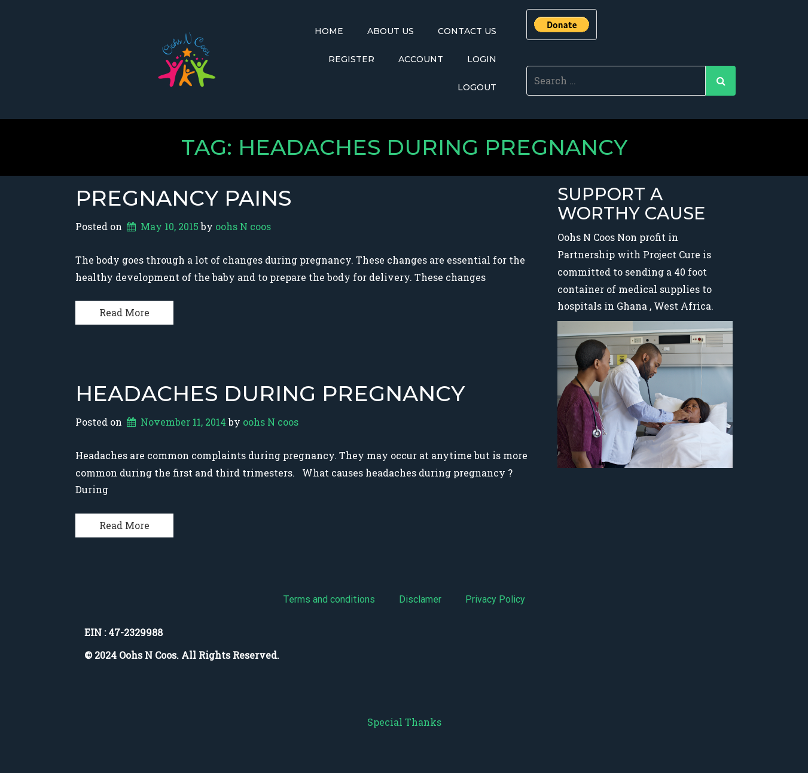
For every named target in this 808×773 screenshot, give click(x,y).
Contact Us (467, 31)
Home (329, 31)
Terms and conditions (329, 599)
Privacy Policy (495, 599)
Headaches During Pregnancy (270, 393)
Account (420, 59)
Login (481, 59)
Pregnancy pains (183, 198)
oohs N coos (243, 226)
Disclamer (420, 599)
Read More (124, 312)
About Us (390, 31)
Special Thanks (404, 722)
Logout (477, 87)
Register (351, 59)
